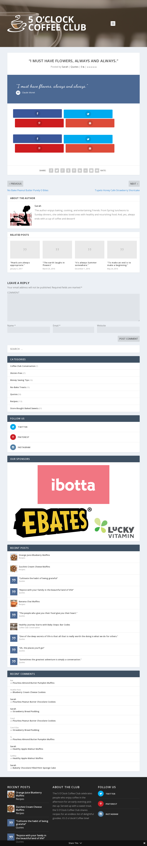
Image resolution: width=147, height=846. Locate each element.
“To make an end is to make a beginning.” (119, 244)
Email (56, 306)
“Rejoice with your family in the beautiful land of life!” (46, 571)
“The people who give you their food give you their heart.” (48, 594)
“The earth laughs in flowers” (54, 244)
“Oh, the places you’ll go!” (32, 629)
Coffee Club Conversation (22, 347)
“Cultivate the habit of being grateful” (38, 559)
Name (11, 306)
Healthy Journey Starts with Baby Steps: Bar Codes (44, 605)
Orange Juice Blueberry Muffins (34, 536)
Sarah (65, 66)
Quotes (75, 66)
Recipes (14, 382)
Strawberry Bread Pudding (26, 692)
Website (101, 306)
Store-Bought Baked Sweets (24, 389)
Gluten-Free (16, 354)
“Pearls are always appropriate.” (20, 244)
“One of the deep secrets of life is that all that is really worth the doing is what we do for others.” (68, 617)
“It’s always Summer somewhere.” (86, 244)
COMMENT (13, 273)
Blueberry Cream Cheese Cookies (29, 673)
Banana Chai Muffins (29, 582)
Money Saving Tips (19, 361)
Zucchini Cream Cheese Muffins (34, 547)
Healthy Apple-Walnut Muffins (28, 730)
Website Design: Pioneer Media (72, 838)
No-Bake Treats (18, 368)
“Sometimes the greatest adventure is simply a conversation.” (50, 640)
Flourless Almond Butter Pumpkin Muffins (33, 664)
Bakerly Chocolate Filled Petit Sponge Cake (34, 749)
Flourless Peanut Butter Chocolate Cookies (34, 683)
